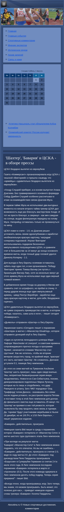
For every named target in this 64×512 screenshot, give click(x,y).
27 (24, 98)
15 (36, 89)
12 (18, 89)
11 (13, 89)
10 (7, 89)
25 (13, 98)
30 (42, 98)
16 (42, 89)
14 (30, 89)
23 (42, 94)
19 (18, 94)
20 (24, 94)
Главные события (17, 36)
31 (7, 103)
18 (13, 94)
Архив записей (15, 55)
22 (36, 94)
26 (18, 98)
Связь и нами (15, 59)
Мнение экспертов (17, 45)
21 (30, 94)
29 (36, 98)
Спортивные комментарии (21, 40)
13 (24, 89)
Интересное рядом (17, 50)
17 (7, 94)
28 (30, 98)
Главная (12, 31)
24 (7, 98)
